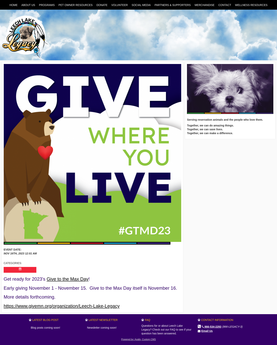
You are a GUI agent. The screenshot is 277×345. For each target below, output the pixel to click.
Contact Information (217, 319)
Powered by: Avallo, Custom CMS (138, 339)
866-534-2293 (211, 326)
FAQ (147, 319)
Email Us (207, 330)
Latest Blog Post (45, 319)
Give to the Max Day (67, 279)
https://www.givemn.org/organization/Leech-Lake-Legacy (62, 306)
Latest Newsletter (103, 319)
